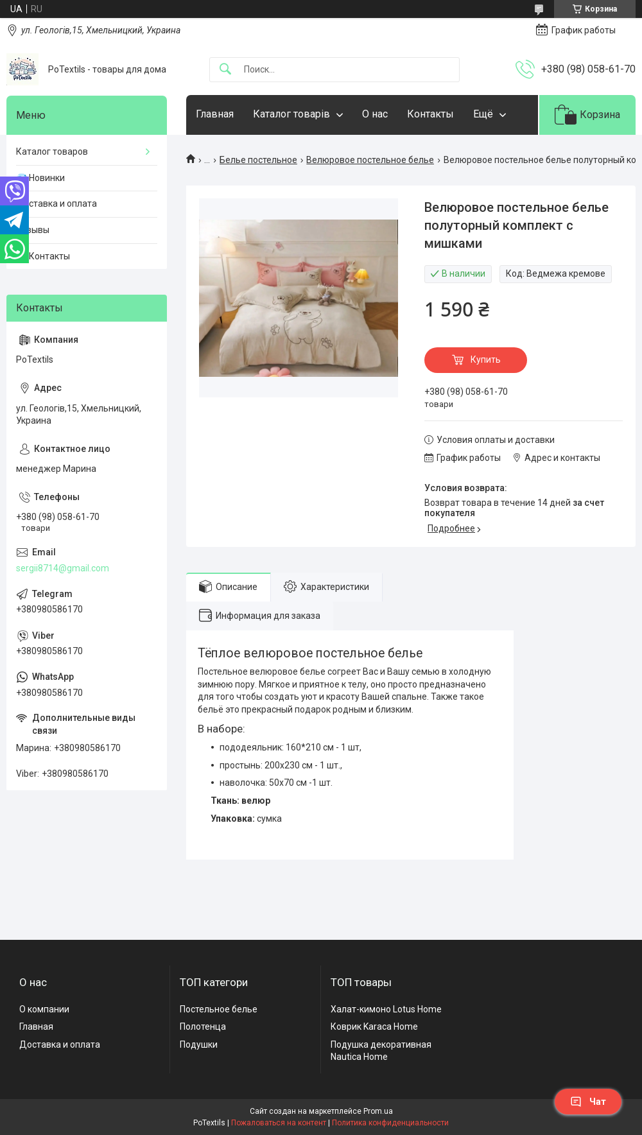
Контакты (430, 114)
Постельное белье (218, 1009)
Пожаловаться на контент (278, 1122)
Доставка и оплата (56, 203)
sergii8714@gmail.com (62, 568)
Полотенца (203, 1026)
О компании (44, 1009)
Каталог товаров (52, 151)
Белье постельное (258, 160)
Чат (588, 1101)
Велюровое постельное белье (370, 160)
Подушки (199, 1044)
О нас (375, 114)
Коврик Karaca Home (374, 1026)
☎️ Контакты (43, 256)
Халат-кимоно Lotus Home (386, 1009)
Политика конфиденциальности (390, 1122)
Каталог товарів (291, 114)
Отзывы (32, 230)
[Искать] (225, 70)
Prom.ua (378, 1111)
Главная (215, 114)
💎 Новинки (40, 178)
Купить (486, 359)
